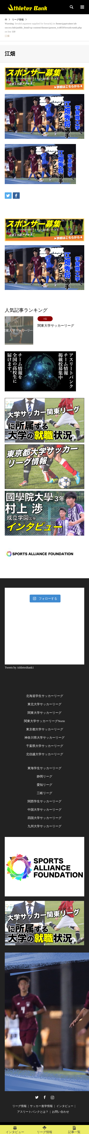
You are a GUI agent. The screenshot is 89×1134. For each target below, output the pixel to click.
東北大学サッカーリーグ (44, 704)
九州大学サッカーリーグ (44, 826)
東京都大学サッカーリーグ (44, 729)
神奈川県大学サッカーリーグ (44, 737)
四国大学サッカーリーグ (44, 818)
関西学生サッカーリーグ (44, 801)
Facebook (44, 1097)
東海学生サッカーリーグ (44, 768)
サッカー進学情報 (41, 1106)
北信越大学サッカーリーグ (44, 754)
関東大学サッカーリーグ (44, 712)
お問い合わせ (60, 1111)
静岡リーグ (44, 776)
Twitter (36, 1097)
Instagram (52, 1097)
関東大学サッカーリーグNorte (44, 721)
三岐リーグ (44, 793)
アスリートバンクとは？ (32, 1111)
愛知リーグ (44, 784)
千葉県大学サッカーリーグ (44, 746)
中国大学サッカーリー (43, 809)
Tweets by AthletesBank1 (19, 667)
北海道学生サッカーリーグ (44, 696)
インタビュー (64, 1106)
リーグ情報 (19, 1106)
